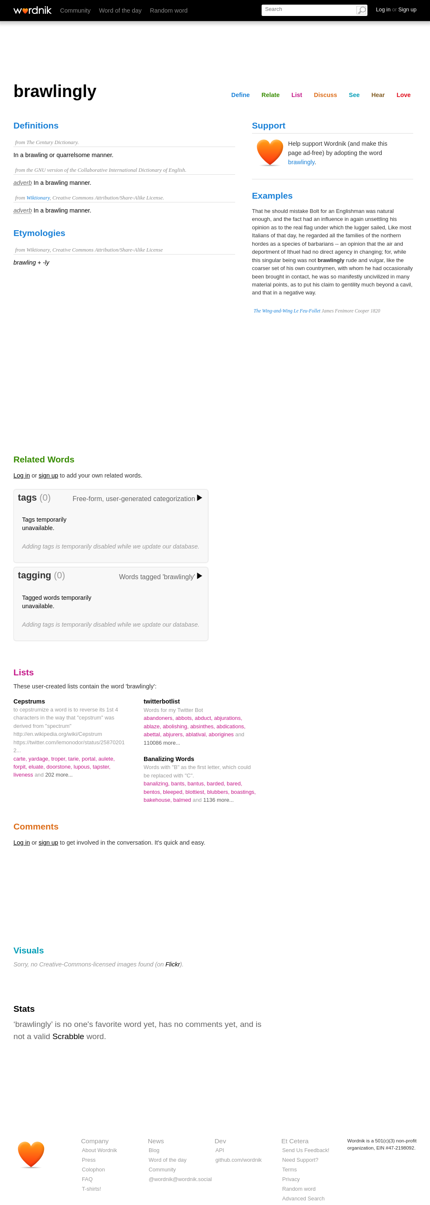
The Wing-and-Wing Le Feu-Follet (287, 310)
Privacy (291, 1179)
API (219, 1150)
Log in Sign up (396, 9)
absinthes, (203, 726)
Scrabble (68, 1036)
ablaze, (153, 726)
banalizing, (157, 783)
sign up (48, 475)
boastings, (243, 792)
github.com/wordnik (238, 1160)
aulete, (106, 759)
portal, (90, 759)
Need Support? (300, 1160)
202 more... (59, 775)
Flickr (172, 964)
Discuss (325, 95)
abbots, (185, 718)
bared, (234, 783)
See (354, 95)
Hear (378, 95)
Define (240, 95)
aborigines (222, 734)
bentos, (153, 792)
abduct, (204, 718)
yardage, (40, 759)
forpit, (21, 767)
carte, (21, 759)
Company (95, 1141)
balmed (183, 800)
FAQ (87, 1179)
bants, (179, 783)
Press (89, 1160)
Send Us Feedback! (305, 1150)
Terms (289, 1169)
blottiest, (196, 792)
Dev (220, 1141)
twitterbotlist (162, 701)
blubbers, (219, 792)
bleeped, (174, 792)
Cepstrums (29, 701)
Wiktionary (38, 198)
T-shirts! (91, 1189)
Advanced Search (303, 1198)
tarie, (74, 759)
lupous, (82, 767)
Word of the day (120, 10)
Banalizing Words (169, 759)
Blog (154, 1150)
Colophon (93, 1169)
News (156, 1141)
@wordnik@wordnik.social (180, 1179)
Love (403, 95)
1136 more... (218, 800)
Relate (271, 95)
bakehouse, (158, 800)
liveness (23, 775)
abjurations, (228, 718)
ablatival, (197, 734)
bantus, (197, 783)
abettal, (153, 734)
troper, (59, 759)
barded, (217, 783)
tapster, (101, 767)
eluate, (38, 767)
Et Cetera (295, 1141)
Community (75, 10)
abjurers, (174, 734)
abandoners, (160, 718)
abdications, (231, 726)
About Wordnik (99, 1150)
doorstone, (60, 767)
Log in (21, 475)
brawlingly (301, 162)
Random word (169, 10)
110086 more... (162, 743)
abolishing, (176, 726)
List (296, 95)
